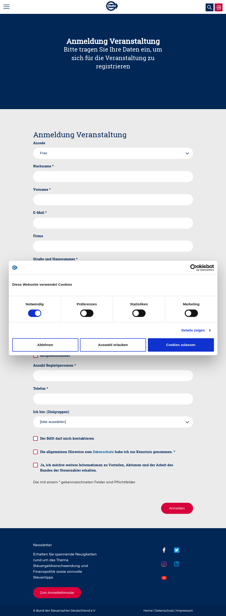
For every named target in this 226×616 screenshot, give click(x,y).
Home (148, 610)
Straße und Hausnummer (55, 259)
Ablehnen (45, 345)
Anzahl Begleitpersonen (54, 365)
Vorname (42, 189)
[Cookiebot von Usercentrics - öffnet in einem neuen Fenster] (193, 267)
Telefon (40, 388)
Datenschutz (103, 451)
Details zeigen (193, 330)
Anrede (39, 143)
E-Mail (40, 212)
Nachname (43, 166)
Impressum (184, 610)
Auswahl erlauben (113, 345)
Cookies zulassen (180, 345)
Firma (38, 235)
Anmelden (177, 508)
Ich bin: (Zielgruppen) (51, 411)
